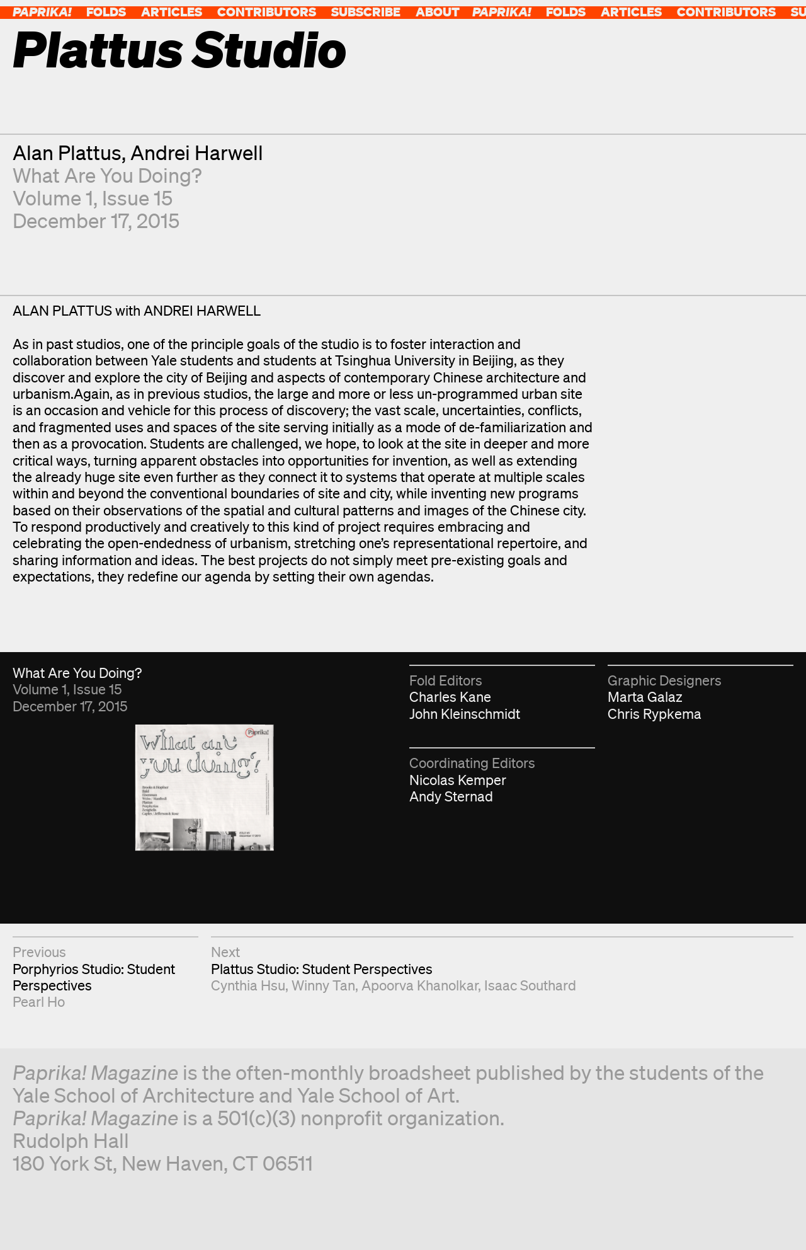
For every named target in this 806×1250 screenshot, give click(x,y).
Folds (106, 11)
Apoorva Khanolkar (419, 985)
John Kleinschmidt (464, 713)
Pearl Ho (39, 1001)
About (438, 11)
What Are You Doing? (107, 174)
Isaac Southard (530, 985)
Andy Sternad (451, 796)
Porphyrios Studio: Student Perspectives (94, 977)
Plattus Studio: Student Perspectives (322, 968)
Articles (171, 11)
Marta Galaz (645, 696)
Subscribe (365, 11)
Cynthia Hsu (248, 985)
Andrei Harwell (196, 152)
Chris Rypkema (654, 713)
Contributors (266, 11)
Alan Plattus (67, 152)
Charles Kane (450, 696)
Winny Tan (323, 985)
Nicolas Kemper (457, 779)
